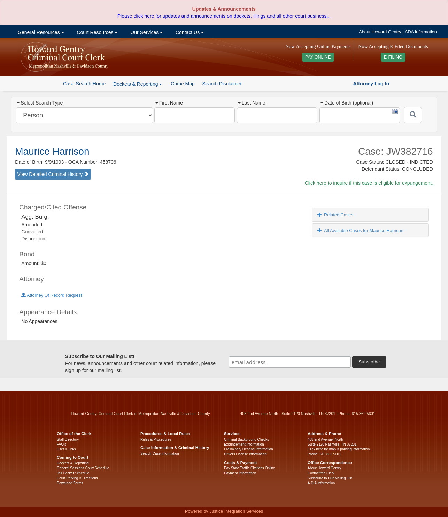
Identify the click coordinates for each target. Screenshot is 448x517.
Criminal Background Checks (246, 439)
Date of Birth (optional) (346, 103)
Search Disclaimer (222, 83)
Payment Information (240, 473)
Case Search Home (84, 83)
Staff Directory (68, 439)
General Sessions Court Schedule (83, 468)
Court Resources (97, 32)
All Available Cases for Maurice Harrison (360, 230)
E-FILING (393, 57)
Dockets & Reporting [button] (137, 84)
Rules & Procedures (155, 439)
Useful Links (66, 449)
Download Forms (70, 483)
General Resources (40, 32)
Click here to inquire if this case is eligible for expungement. (369, 183)
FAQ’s (61, 444)
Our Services (146, 32)
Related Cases (335, 214)
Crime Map (182, 83)
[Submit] (413, 115)
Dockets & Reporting (73, 463)
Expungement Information (244, 444)
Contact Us (189, 32)
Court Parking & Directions (77, 478)
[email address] (290, 362)
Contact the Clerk (321, 473)
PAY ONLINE (318, 57)
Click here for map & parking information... (340, 449)
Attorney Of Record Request (51, 295)
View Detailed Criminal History (53, 174)
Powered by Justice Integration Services (224, 511)
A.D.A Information (321, 483)
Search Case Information (159, 453)
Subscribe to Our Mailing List (330, 478)
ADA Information (421, 32)
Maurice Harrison (52, 151)
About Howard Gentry (380, 32)
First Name (169, 103)
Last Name (251, 103)
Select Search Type (40, 103)
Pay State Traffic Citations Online (249, 468)
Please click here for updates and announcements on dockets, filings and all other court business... (224, 16)
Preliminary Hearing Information (248, 449)
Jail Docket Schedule (73, 473)
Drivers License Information (245, 454)
